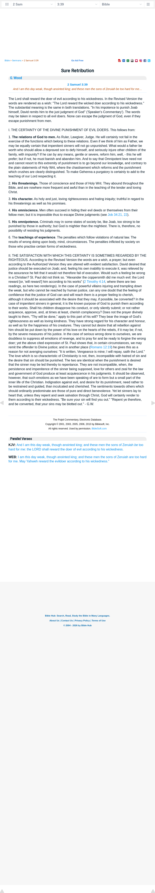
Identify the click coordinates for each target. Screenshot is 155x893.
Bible (7, 60)
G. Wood (16, 78)
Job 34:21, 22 (117, 214)
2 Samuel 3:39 (77, 84)
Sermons (16, 60)
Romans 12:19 (100, 347)
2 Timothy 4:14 (94, 281)
